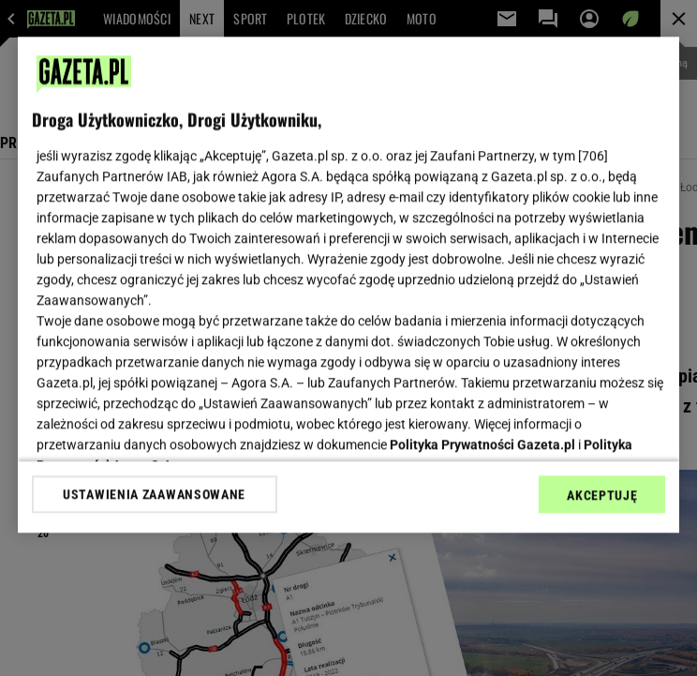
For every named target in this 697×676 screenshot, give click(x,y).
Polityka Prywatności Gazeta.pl (482, 444)
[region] (349, 285)
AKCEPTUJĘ (602, 495)
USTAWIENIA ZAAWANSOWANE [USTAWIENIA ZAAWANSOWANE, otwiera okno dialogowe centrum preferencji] (154, 494)
